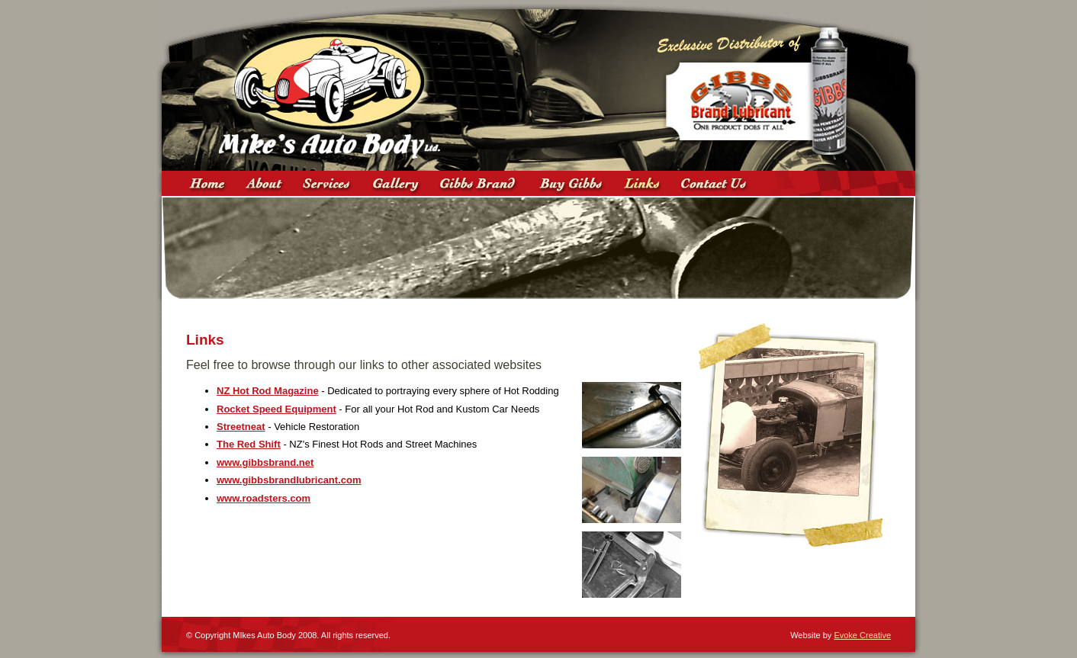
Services (327, 183)
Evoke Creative (862, 635)
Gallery (396, 183)
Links (642, 183)
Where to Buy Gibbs (571, 183)
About (264, 183)
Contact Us (717, 183)
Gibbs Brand (480, 183)
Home (207, 183)
